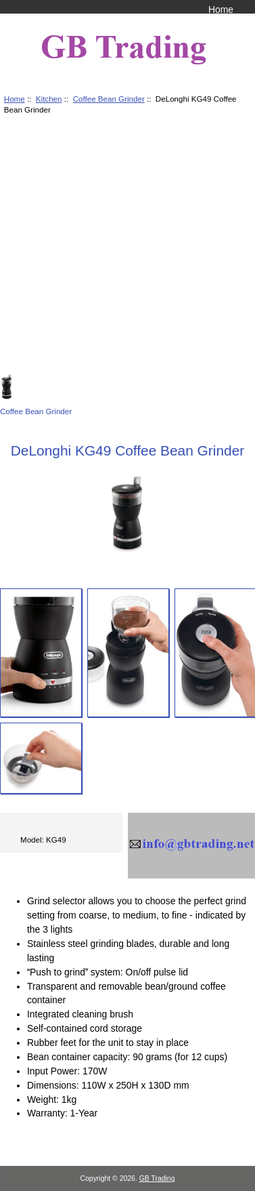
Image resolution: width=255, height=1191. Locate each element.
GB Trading (157, 1178)
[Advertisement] (127, 246)
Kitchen (49, 98)
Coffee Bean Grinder (109, 98)
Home (220, 9)
